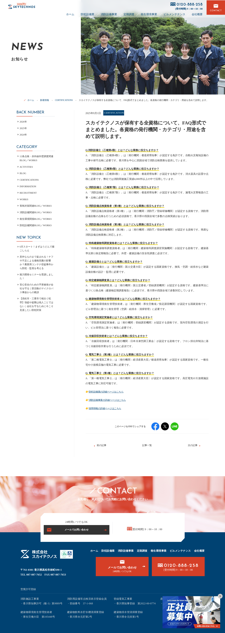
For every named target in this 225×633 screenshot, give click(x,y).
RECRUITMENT (29, 192)
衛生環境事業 (149, 13)
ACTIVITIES (27, 166)
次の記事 (192, 445)
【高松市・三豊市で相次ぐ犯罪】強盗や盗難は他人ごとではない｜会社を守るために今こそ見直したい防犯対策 (36, 307)
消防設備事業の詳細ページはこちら (109, 400)
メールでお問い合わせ (76, 529)
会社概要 (197, 13)
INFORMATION (28, 186)
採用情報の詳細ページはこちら (107, 408)
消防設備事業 (109, 13)
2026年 (23, 121)
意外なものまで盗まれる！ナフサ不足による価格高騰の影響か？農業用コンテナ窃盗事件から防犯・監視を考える (36, 263)
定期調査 (128, 13)
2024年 (23, 134)
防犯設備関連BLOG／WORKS (37, 225)
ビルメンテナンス (174, 13)
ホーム (70, 13)
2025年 (23, 128)
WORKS (24, 199)
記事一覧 (147, 445)
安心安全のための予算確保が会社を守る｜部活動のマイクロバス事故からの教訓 (36, 290)
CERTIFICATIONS (64, 100)
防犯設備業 (87, 13)
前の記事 (101, 445)
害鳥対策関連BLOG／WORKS (37, 205)
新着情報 (44, 100)
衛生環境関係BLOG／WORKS (37, 219)
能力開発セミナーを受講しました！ (36, 278)
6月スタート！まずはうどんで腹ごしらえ (37, 248)
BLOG (23, 173)
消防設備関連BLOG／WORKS (37, 212)
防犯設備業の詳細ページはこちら (108, 391)
